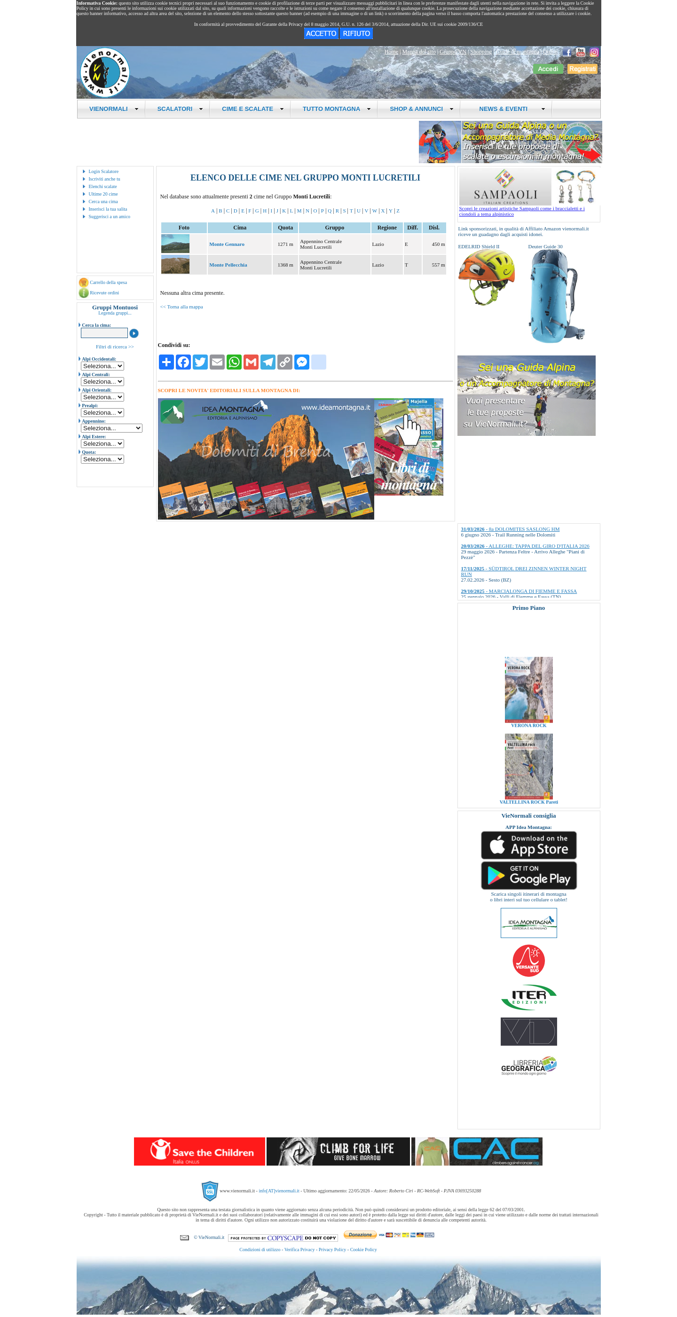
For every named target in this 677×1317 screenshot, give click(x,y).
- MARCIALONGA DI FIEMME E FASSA (519, 591)
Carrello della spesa (108, 282)
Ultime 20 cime (103, 194)
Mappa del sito (418, 51)
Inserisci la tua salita (108, 209)
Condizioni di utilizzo (259, 1249)
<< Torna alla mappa (181, 306)
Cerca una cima (103, 201)
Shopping (481, 51)
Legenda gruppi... (115, 312)
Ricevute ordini (104, 292)
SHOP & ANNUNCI (422, 108)
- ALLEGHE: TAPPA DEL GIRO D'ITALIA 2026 (525, 546)
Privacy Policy (332, 1249)
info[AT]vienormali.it (279, 1190)
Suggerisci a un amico (110, 216)
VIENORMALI (114, 108)
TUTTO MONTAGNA (337, 108)
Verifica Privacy (299, 1249)
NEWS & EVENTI (508, 108)
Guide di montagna (517, 51)
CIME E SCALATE (253, 108)
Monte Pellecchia (228, 265)
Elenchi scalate (103, 186)
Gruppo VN (453, 51)
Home (391, 51)
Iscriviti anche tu (104, 178)
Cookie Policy (363, 1249)
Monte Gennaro (226, 244)
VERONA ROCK (528, 735)
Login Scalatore (104, 171)
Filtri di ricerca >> (115, 346)
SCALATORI (180, 108)
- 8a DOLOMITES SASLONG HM (510, 529)
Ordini (550, 51)
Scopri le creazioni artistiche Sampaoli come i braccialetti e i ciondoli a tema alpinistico (529, 209)
